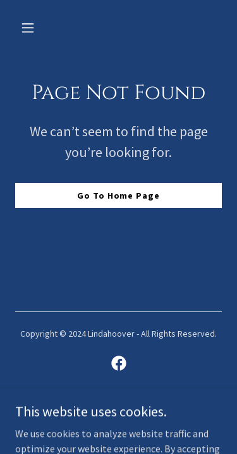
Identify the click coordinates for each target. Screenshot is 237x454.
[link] (118, 363)
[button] (30, 27)
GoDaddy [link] (142, 407)
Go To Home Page (118, 195)
